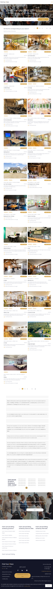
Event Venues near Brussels (24, 531)
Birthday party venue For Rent (42, 535)
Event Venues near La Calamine (32, 486)
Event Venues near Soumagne (42, 485)
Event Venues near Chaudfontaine (22, 485)
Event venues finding (8, 554)
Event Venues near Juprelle (32, 485)
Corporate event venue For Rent (42, 533)
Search (43, 19)
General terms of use (6, 574)
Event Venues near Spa (42, 486)
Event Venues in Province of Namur (9, 544)
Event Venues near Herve (32, 480)
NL (4, 568)
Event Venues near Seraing (42, 483)
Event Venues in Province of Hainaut (9, 550)
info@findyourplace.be (46, 571)
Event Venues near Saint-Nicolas (42, 480)
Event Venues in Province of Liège (8, 541)
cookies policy (27, 586)
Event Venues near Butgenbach (22, 483)
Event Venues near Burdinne (22, 480)
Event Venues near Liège (32, 488)
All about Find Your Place (7, 572)
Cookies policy (5, 578)
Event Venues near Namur (24, 538)
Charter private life (6, 576)
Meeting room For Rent (40, 538)
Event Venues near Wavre (24, 540)
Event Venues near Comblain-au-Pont (22, 488)
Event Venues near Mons (24, 542)
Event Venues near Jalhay (32, 483)
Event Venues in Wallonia (7, 535)
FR (2, 568)
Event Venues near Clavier (22, 486)
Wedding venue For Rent (40, 531)
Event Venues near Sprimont (42, 488)
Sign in (35, 509)
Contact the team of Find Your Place (22, 575)
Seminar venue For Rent (40, 540)
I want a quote (23, 51)
